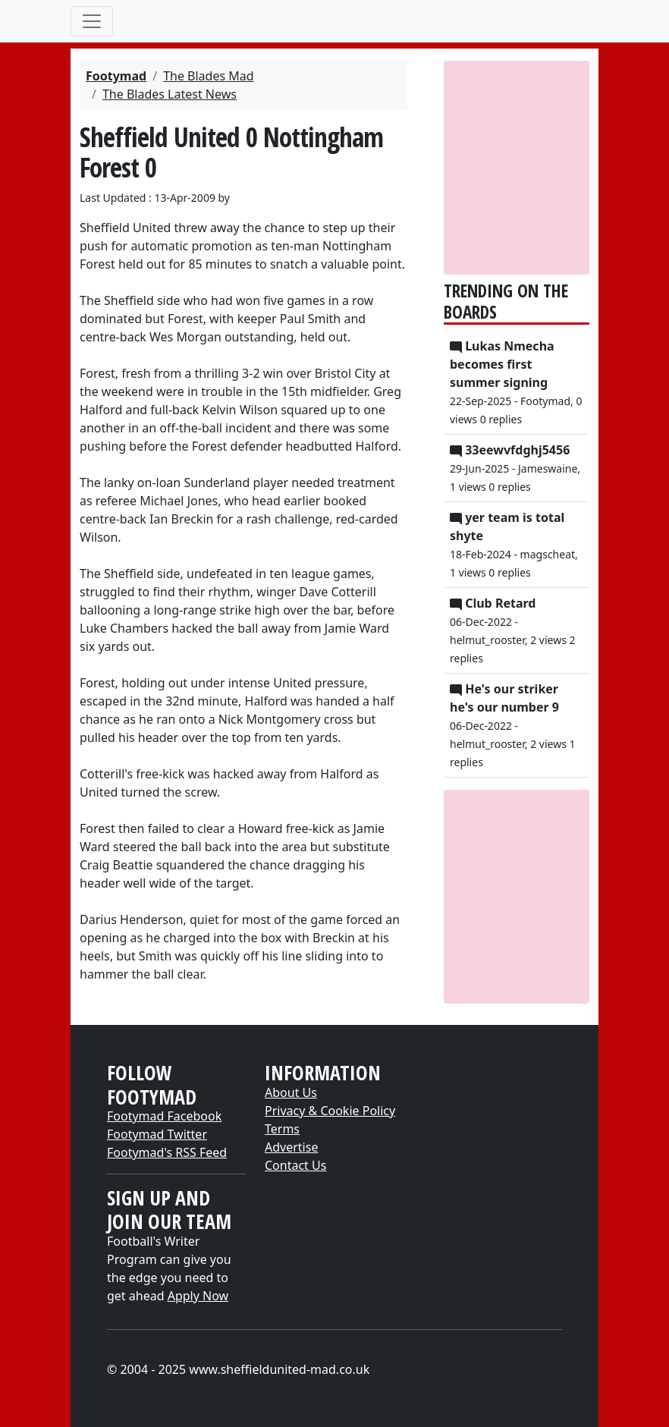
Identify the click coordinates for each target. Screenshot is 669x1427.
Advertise (291, 1147)
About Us (291, 1092)
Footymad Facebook (164, 1116)
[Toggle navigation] (92, 21)
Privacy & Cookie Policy (330, 1110)
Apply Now (198, 1295)
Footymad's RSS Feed (167, 1152)
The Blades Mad (208, 76)
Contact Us (295, 1165)
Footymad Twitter (157, 1134)
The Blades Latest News (169, 94)
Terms (282, 1129)
